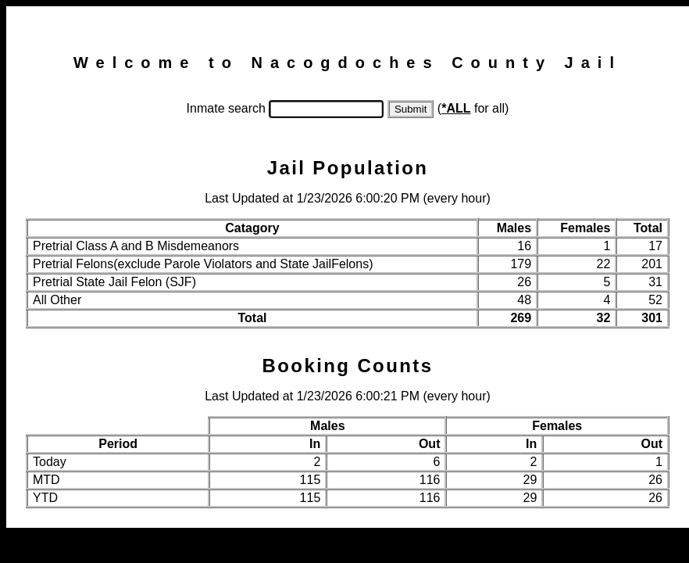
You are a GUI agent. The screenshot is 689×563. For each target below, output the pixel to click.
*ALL (455, 108)
